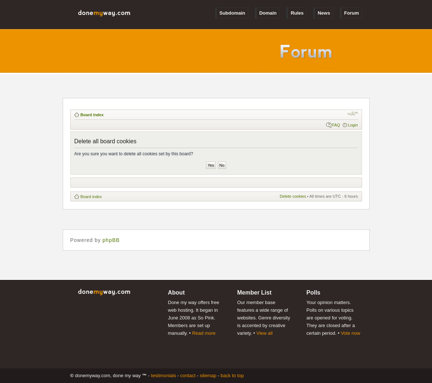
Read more (203, 333)
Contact (187, 375)
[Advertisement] (207, 182)
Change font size (352, 113)
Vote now (351, 333)
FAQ (336, 125)
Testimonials (163, 375)
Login (353, 125)
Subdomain (232, 13)
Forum (351, 13)
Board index (92, 115)
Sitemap (208, 375)
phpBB (111, 240)
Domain (268, 13)
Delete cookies (293, 196)
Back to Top (232, 375)
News (324, 13)
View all (264, 333)
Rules (297, 13)
